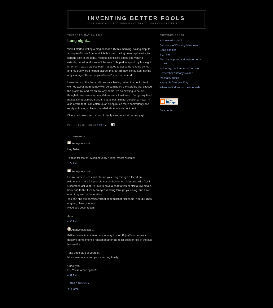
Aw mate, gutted (169, 77)
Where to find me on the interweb (180, 87)
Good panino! (168, 49)
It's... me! (165, 54)
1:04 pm (102, 125)
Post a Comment (80, 283)
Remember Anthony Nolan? (176, 73)
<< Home (73, 288)
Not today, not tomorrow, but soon (180, 68)
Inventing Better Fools (136, 18)
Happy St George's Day (174, 82)
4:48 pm (72, 221)
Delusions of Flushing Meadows (179, 45)
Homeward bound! (171, 40)
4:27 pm (72, 163)
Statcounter (167, 110)
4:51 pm (72, 275)
